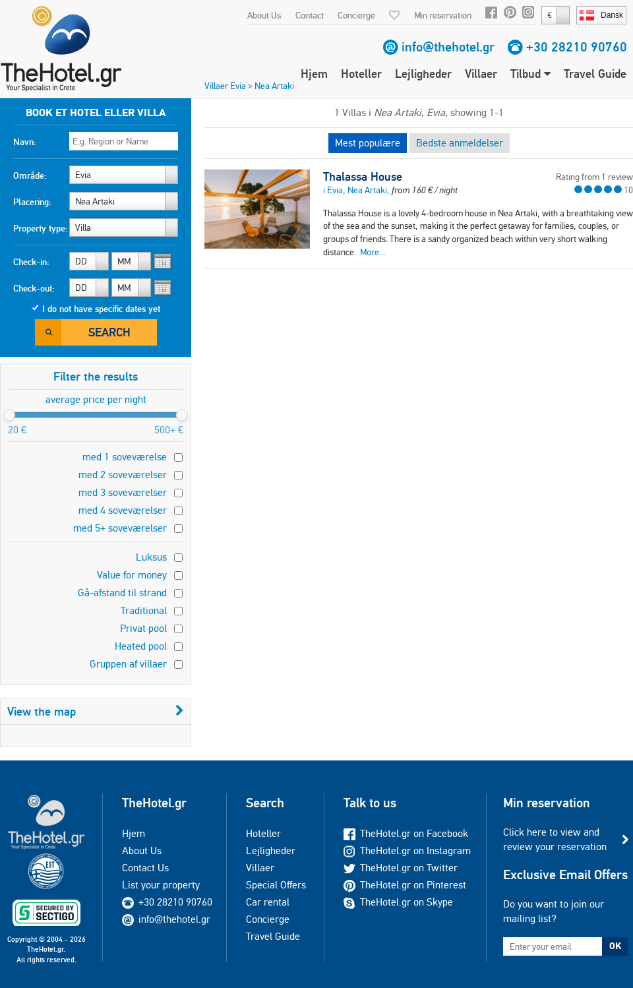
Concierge (356, 15)
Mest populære (367, 143)
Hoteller (361, 73)
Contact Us (145, 867)
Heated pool (141, 646)
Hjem (314, 73)
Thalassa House (362, 177)
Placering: (32, 202)
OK (615, 946)
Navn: (24, 142)
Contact (309, 15)
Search (109, 332)
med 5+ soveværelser (120, 528)
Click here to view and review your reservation (555, 839)
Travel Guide (595, 73)
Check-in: (31, 262)
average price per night (95, 399)
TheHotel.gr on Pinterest (405, 885)
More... (372, 252)
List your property (161, 885)
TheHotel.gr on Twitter (401, 867)
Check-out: (34, 288)
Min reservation (442, 15)
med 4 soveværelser (122, 510)
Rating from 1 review (594, 177)
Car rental (267, 902)
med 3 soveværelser (122, 492)
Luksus (151, 557)
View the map (95, 711)
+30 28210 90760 (576, 46)
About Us (264, 15)
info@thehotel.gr (448, 46)
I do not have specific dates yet (101, 309)
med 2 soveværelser (122, 474)
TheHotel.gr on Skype (398, 902)
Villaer (481, 73)
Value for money (132, 575)
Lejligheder (423, 73)
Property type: (40, 228)
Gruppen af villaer (128, 664)
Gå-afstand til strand (122, 592)
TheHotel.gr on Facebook (406, 833)
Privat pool (143, 628)
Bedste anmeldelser (459, 143)
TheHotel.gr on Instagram (407, 850)
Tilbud (530, 73)
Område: (30, 175)
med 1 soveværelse (124, 456)
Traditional (144, 610)
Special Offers (276, 885)
